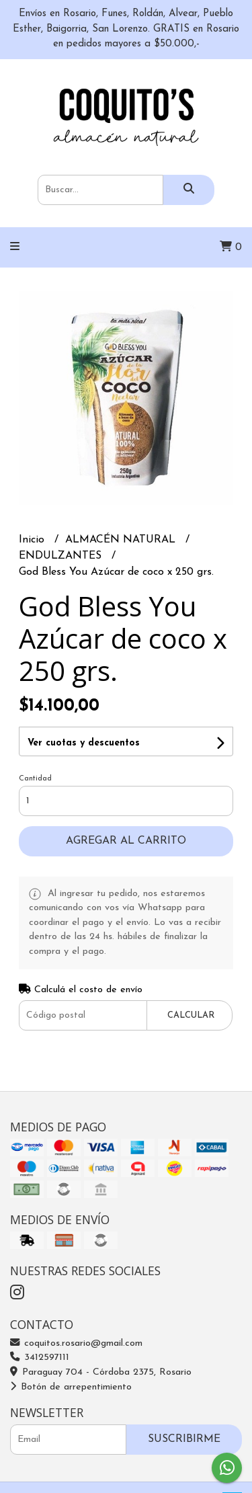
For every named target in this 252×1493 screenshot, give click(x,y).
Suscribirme (184, 1439)
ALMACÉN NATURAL (122, 539)
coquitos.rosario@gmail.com (76, 1343)
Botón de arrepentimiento (71, 1387)
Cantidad (35, 778)
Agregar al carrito (126, 841)
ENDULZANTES (62, 556)
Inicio (33, 539)
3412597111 (39, 1358)
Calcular (190, 1015)
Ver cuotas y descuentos (84, 743)
